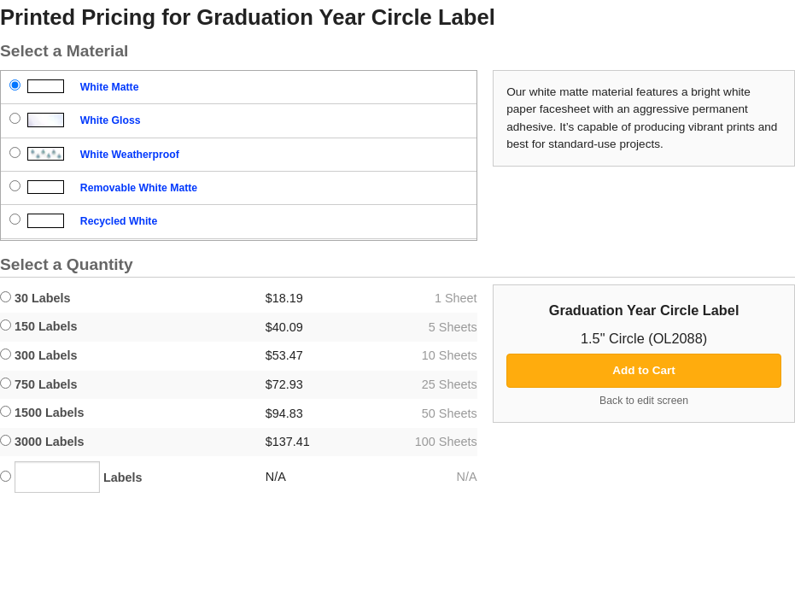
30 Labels (35, 298)
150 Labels (39, 326)
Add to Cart (643, 370)
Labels (71, 477)
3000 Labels (42, 441)
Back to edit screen (643, 401)
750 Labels (39, 384)
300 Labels (39, 355)
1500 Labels (42, 412)
